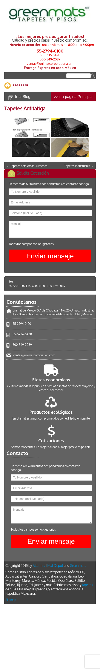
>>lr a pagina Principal (73, 97)
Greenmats (78, 565)
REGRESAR (20, 85)
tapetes (87, 585)
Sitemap (10, 600)
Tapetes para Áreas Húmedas (26, 166)
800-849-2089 (50, 59)
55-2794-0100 (50, 51)
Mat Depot (55, 565)
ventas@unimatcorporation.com (50, 64)
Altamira (39, 565)
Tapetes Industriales (79, 166)
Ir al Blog (22, 97)
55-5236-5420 (50, 55)
